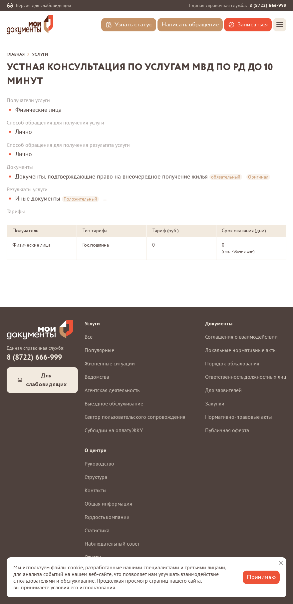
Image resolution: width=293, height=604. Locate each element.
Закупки (214, 403)
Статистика (97, 530)
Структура (96, 477)
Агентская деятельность (112, 390)
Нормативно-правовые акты (238, 416)
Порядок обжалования (232, 363)
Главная (16, 54)
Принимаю (261, 577)
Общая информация (108, 503)
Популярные (99, 350)
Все (89, 336)
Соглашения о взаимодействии (241, 336)
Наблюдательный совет (112, 543)
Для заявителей (223, 390)
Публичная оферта (227, 430)
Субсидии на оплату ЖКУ (114, 430)
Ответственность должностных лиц (245, 376)
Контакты (96, 490)
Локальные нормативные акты (241, 350)
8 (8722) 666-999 (267, 5)
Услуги (40, 54)
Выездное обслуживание (114, 403)
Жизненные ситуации (110, 363)
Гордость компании (107, 517)
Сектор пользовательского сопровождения (135, 416)
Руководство (99, 463)
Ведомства (97, 376)
